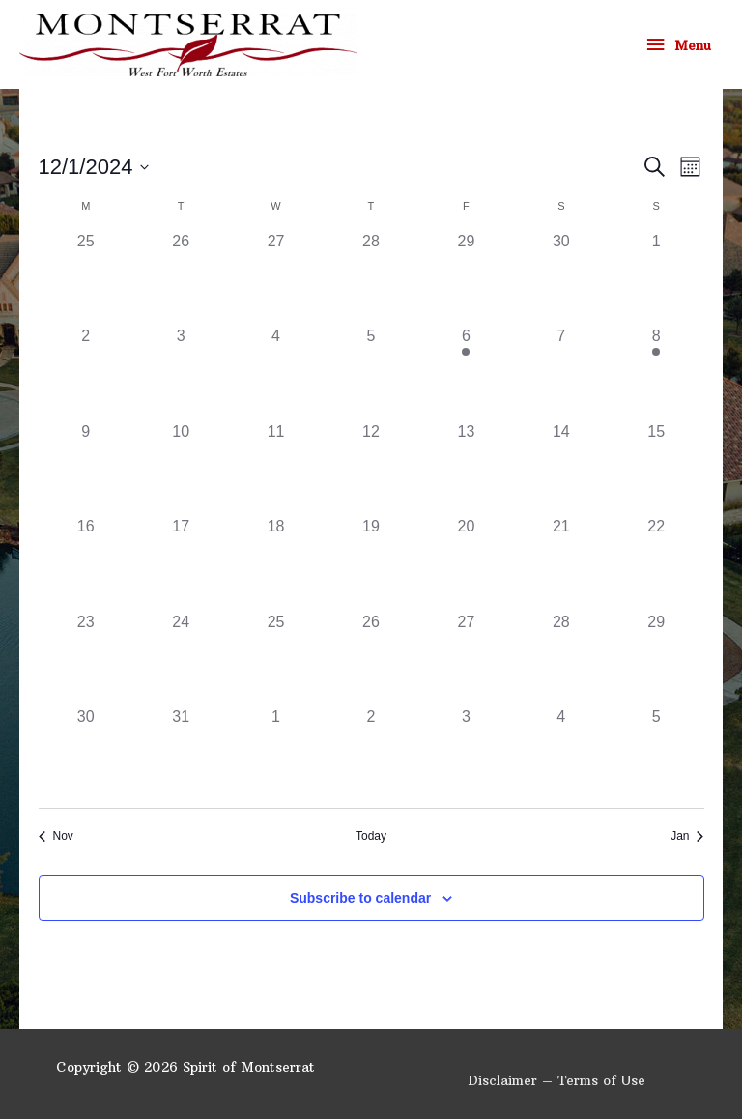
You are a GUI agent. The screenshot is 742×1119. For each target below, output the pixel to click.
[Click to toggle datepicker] (94, 167)
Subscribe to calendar (360, 897)
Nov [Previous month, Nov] (56, 836)
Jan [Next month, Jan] (687, 836)
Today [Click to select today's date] (371, 836)
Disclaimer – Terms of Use (556, 1081)
